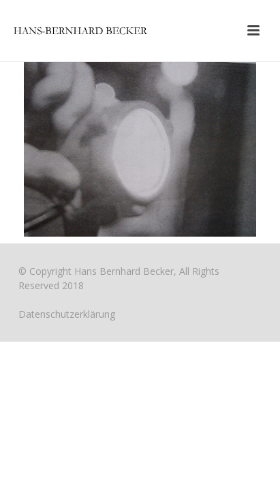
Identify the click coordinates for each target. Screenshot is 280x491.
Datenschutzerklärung (66, 314)
